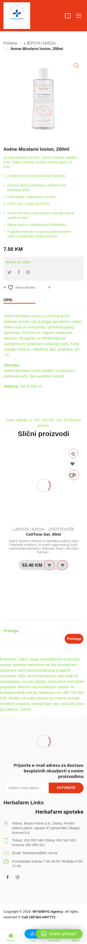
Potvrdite (66, 788)
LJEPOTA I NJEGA (40, 43)
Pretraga (11, 631)
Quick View (73, 453)
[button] (76, 65)
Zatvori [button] (25, 709)
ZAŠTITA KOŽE (61, 529)
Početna (10, 43)
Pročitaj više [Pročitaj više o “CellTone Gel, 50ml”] (49, 565)
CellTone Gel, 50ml (43, 534)
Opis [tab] (7, 300)
